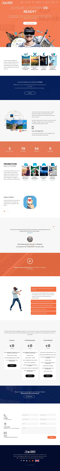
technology (28, 2)
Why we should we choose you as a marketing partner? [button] (43, 289)
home (22, 2)
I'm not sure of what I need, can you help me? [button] (42, 301)
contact (53, 2)
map (33, 2)
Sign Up (30, 93)
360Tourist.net (31, 464)
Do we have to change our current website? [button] (42, 305)
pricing (47, 2)
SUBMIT (51, 437)
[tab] (43, 289)
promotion (38, 2)
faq (43, 2)
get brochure (29, 396)
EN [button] (57, 2)
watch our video (30, 23)
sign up (12, 365)
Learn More (25, 180)
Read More (30, 232)
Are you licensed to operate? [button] (39, 309)
